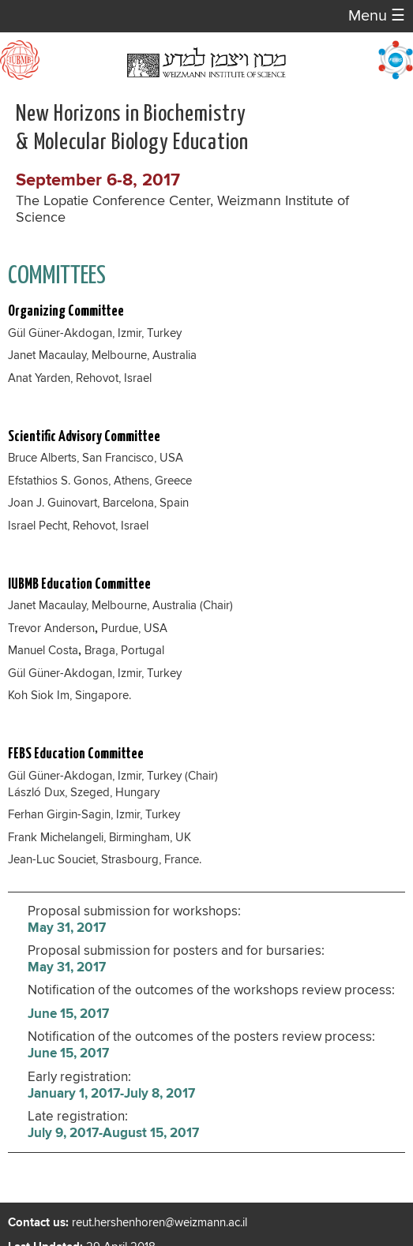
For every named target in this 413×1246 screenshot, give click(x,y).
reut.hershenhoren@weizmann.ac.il (159, 1222)
